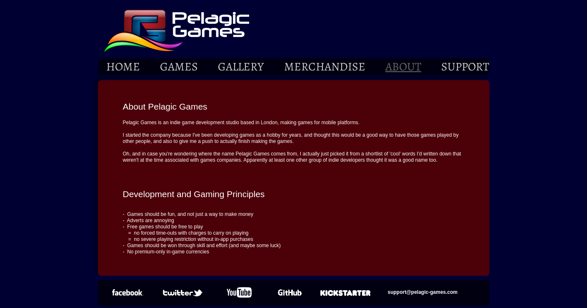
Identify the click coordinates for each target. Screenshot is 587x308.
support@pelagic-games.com (423, 292)
